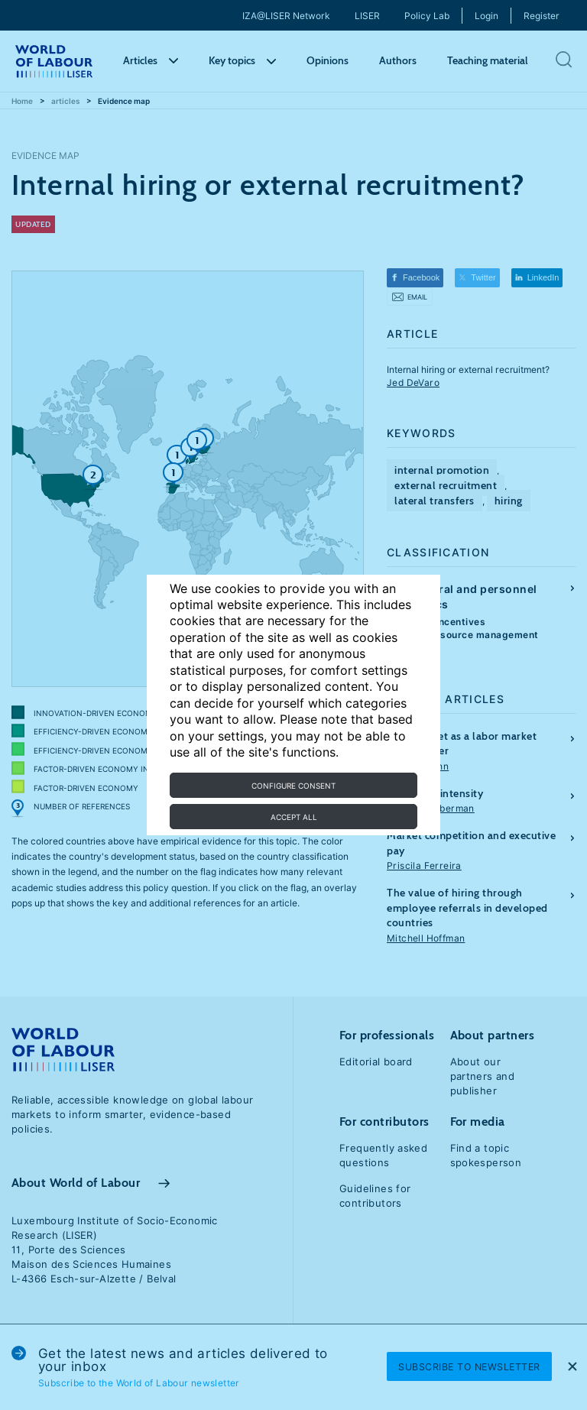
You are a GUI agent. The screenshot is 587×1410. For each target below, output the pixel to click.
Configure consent (293, 785)
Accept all (294, 817)
